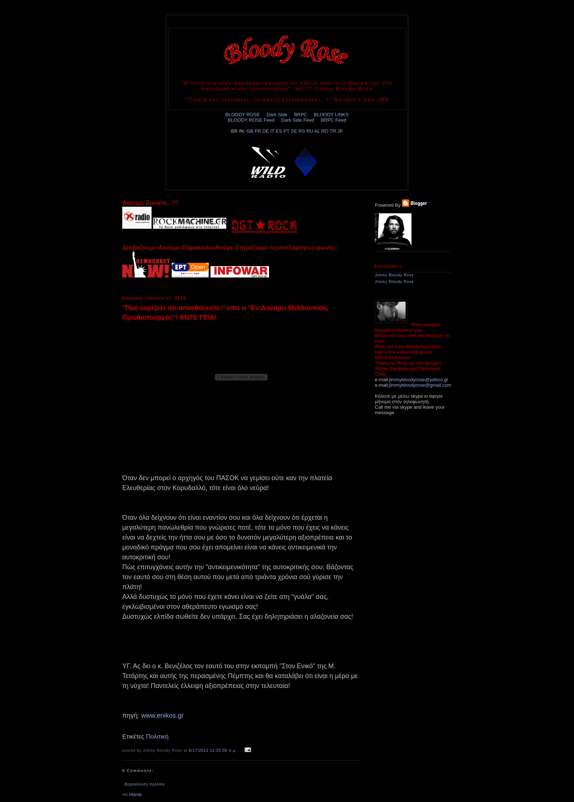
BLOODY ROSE (242, 114)
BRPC (300, 114)
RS (301, 131)
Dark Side (276, 114)
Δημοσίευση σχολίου (144, 784)
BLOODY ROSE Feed (251, 120)
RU (309, 131)
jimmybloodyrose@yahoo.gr (418, 379)
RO (325, 131)
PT (286, 131)
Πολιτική (157, 736)
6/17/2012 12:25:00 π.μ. (213, 750)
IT (272, 131)
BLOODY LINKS (331, 114)
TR (333, 131)
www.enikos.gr (162, 715)
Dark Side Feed (297, 120)
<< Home (132, 794)
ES (279, 131)
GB (249, 131)
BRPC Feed (333, 120)
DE (265, 131)
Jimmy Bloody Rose (394, 275)
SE (294, 131)
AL (317, 131)
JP (340, 131)
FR (258, 131)
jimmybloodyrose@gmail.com (420, 385)
